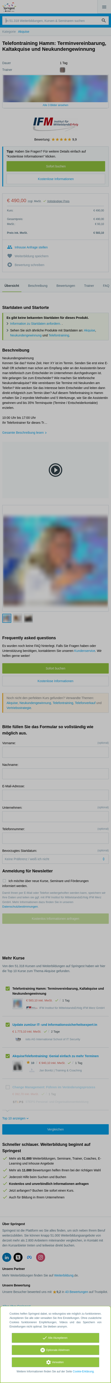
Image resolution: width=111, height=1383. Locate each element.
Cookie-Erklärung (83, 1371)
